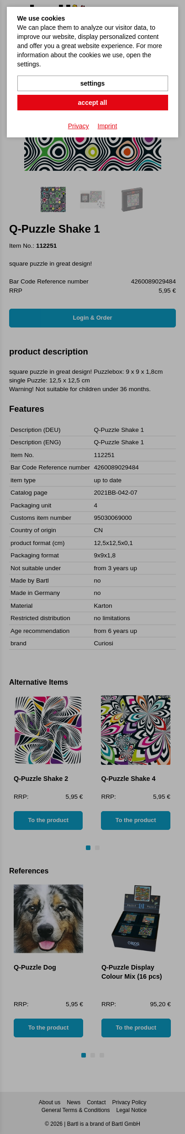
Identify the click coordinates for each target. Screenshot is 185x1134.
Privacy (78, 126)
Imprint (107, 126)
